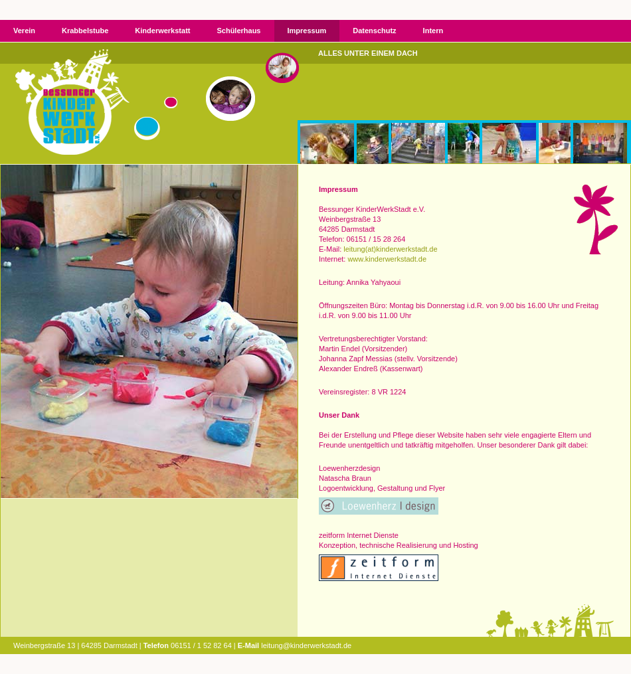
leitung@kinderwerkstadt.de (306, 645)
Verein (24, 31)
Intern (433, 31)
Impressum (307, 31)
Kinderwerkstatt (162, 31)
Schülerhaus (238, 31)
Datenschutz (374, 31)
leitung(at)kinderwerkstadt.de (390, 249)
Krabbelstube (85, 31)
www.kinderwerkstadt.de (386, 259)
